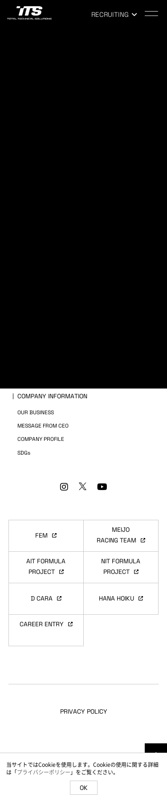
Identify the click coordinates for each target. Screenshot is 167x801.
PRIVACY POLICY (83, 711)
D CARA (46, 598)
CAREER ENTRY (46, 624)
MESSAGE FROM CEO (43, 425)
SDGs (23, 452)
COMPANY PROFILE (40, 439)
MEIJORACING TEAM (121, 535)
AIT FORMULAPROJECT (45, 566)
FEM (46, 535)
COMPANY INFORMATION (52, 396)
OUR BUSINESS (35, 412)
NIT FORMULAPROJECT (120, 566)
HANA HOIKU (121, 598)
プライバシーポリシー (43, 772)
